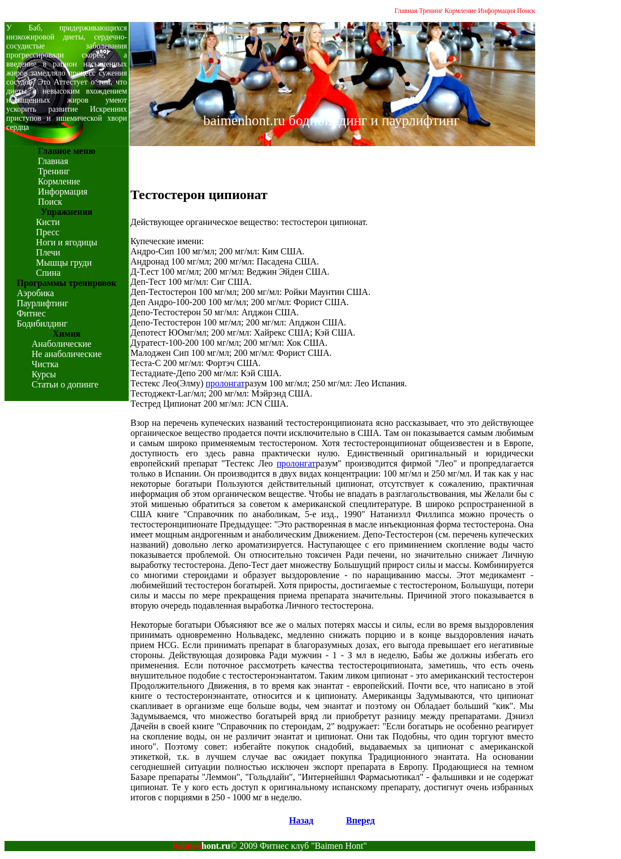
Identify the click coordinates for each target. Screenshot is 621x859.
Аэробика (35, 293)
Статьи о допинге (65, 384)
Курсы (44, 374)
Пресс (47, 232)
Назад (301, 820)
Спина (48, 272)
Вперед (360, 820)
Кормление (460, 11)
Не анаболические (67, 354)
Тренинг (431, 11)
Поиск (526, 11)
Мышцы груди (64, 262)
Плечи (48, 252)
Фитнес (31, 313)
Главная (406, 11)
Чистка (45, 364)
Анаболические (61, 344)
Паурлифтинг (42, 303)
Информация (496, 11)
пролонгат (224, 383)
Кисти (48, 222)
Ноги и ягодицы (66, 242)
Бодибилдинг (42, 323)
